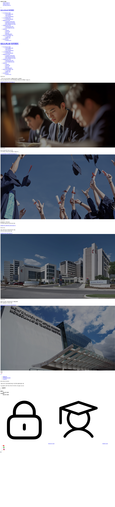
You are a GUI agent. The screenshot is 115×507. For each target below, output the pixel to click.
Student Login (81, 443)
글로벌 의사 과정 (6, 20)
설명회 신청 (7, 37)
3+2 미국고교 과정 (7, 12)
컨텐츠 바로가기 (6, 2)
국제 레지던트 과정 (9, 26)
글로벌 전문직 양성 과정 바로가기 (7, 82)
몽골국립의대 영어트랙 (10, 22)
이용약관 (5, 379)
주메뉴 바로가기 (6, 4)
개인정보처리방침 (6, 377)
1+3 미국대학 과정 (7, 17)
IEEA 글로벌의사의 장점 (10, 24)
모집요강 (7, 30)
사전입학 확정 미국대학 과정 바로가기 (8, 153)
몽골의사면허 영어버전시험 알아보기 (8, 305)
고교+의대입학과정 (9, 16)
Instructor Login (27, 443)
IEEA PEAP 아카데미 (9, 43)
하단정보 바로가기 (7, 5)
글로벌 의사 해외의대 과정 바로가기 (8, 225)
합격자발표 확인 (8, 34)
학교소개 (7, 32)
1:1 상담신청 (7, 36)
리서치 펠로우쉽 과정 (9, 27)
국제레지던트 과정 (7, 25)
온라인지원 (7, 31)
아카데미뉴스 (6, 39)
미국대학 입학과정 (9, 19)
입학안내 (5, 29)
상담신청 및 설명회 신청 (8, 35)
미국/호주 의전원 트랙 (10, 21)
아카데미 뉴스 (8, 40)
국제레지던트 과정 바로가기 (6, 233)
